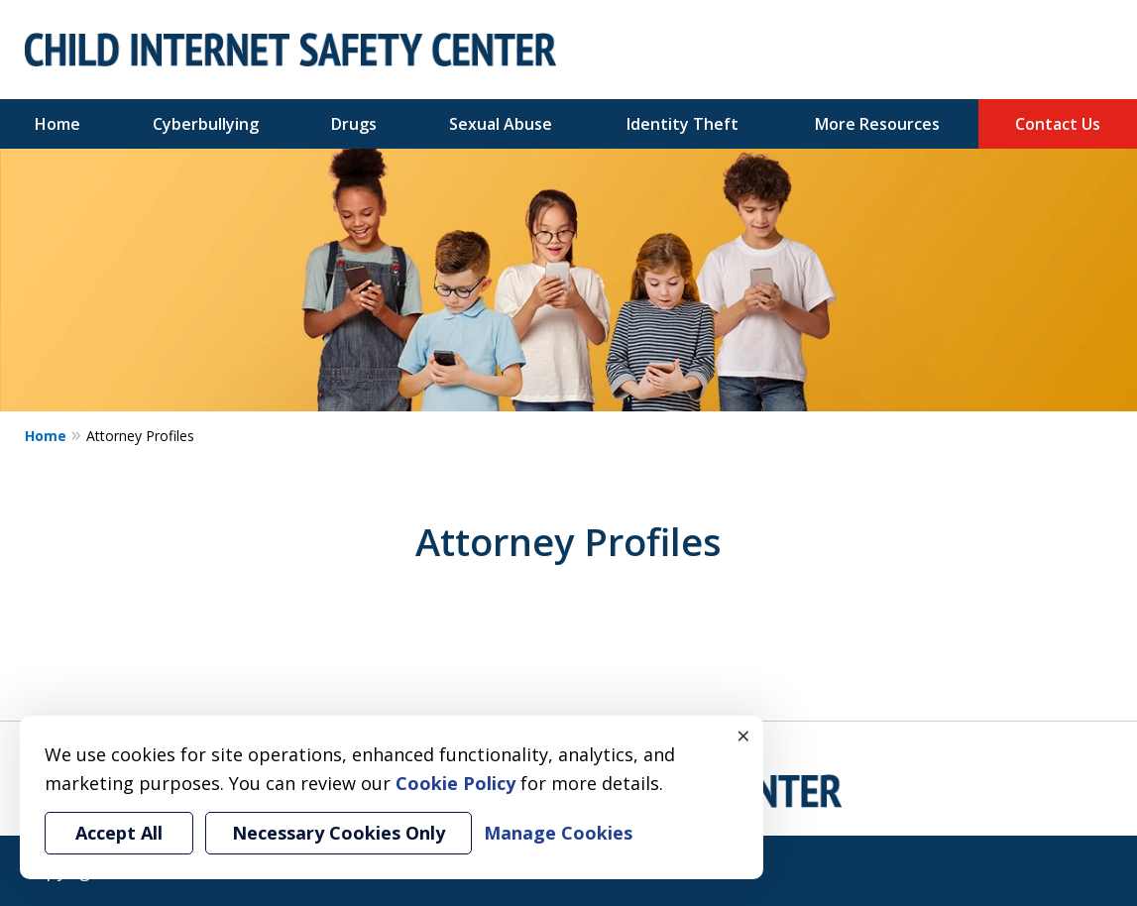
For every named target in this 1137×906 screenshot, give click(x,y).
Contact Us (1057, 124)
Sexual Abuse (500, 124)
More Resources (877, 124)
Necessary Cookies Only (338, 833)
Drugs (354, 124)
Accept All (119, 833)
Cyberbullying (206, 124)
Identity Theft (682, 124)
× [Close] (743, 735)
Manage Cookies (558, 833)
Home (57, 124)
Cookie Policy (455, 783)
